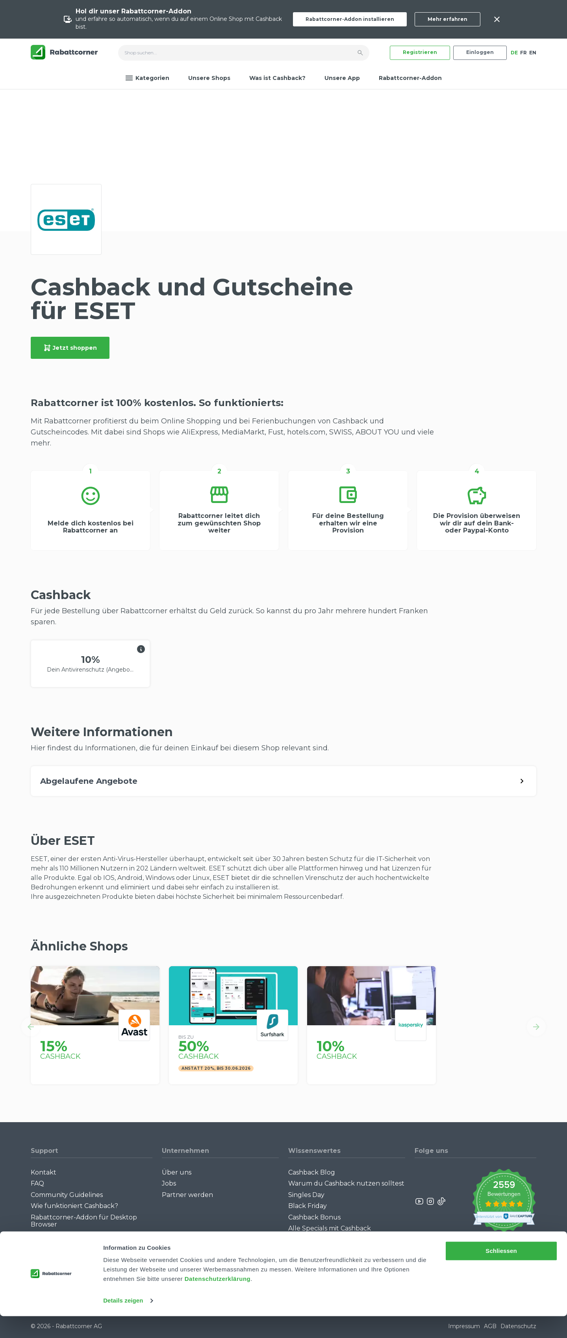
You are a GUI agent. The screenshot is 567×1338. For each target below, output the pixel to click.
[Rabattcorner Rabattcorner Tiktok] (441, 1201)
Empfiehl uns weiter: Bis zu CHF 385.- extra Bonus (338, 1243)
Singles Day (306, 1195)
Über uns (176, 1172)
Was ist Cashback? (277, 78)
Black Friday (307, 1206)
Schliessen (501, 1272)
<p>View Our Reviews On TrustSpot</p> (503, 1201)
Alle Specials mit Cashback (329, 1228)
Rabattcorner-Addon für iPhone (82, 1235)
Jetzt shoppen (70, 348)
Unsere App (342, 78)
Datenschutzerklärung (218, 1300)
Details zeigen (123, 1322)
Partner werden (187, 1195)
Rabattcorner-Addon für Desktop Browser (84, 1221)
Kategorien (147, 78)
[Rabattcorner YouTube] (420, 1201)
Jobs (169, 1183)
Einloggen (480, 52)
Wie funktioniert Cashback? (74, 1206)
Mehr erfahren (447, 19)
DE (514, 53)
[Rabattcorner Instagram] (430, 1201)
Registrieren (420, 52)
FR (523, 53)
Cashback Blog (311, 1172)
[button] (30, 1026)
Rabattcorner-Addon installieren (350, 19)
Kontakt (43, 1172)
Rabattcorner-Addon (410, 78)
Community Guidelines (67, 1195)
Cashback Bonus (314, 1217)
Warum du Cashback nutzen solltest (346, 1183)
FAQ (37, 1183)
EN (532, 53)
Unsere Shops (209, 78)
